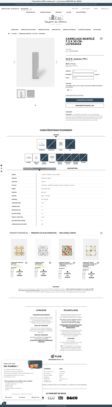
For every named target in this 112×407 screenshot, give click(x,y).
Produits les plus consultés (43, 232)
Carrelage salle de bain (19, 223)
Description (72, 168)
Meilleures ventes (67, 232)
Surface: (68, 71)
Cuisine (43, 174)
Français (105, 8)
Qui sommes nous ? (49, 371)
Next (101, 233)
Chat (64, 291)
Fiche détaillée (39, 168)
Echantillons (62, 371)
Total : (68, 77)
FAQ (60, 376)
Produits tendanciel (19, 232)
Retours (61, 374)
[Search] (26, 9)
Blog (60, 380)
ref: (67, 51)
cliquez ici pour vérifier (77, 384)
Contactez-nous (63, 378)
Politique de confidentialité (47, 380)
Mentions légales (48, 374)
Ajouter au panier (85, 100)
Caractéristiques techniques (74, 95)
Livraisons (61, 373)
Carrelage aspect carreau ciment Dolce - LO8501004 (66, 264)
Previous (99, 233)
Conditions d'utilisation (47, 377)
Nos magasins (47, 373)
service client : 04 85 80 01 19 (10, 8)
